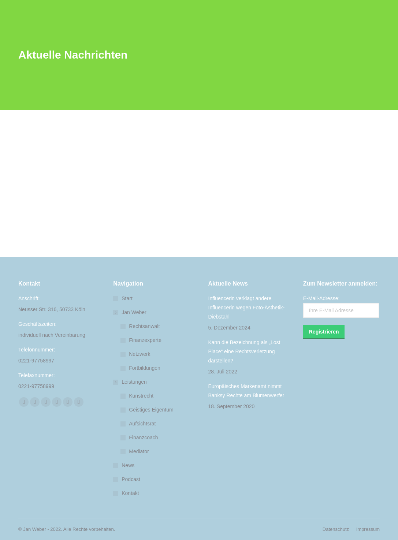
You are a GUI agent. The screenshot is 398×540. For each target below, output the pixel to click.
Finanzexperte (145, 340)
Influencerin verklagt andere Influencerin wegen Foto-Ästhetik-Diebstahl (246, 307)
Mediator (139, 451)
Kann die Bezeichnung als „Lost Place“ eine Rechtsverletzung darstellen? (244, 351)
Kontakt (130, 493)
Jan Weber (130, 312)
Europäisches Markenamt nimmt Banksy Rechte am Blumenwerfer (246, 390)
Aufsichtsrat (142, 424)
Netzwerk (139, 354)
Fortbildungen (144, 368)
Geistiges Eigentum (151, 410)
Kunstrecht (141, 396)
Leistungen (130, 382)
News (128, 465)
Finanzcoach (143, 437)
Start (127, 298)
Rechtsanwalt (144, 326)
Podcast (131, 479)
